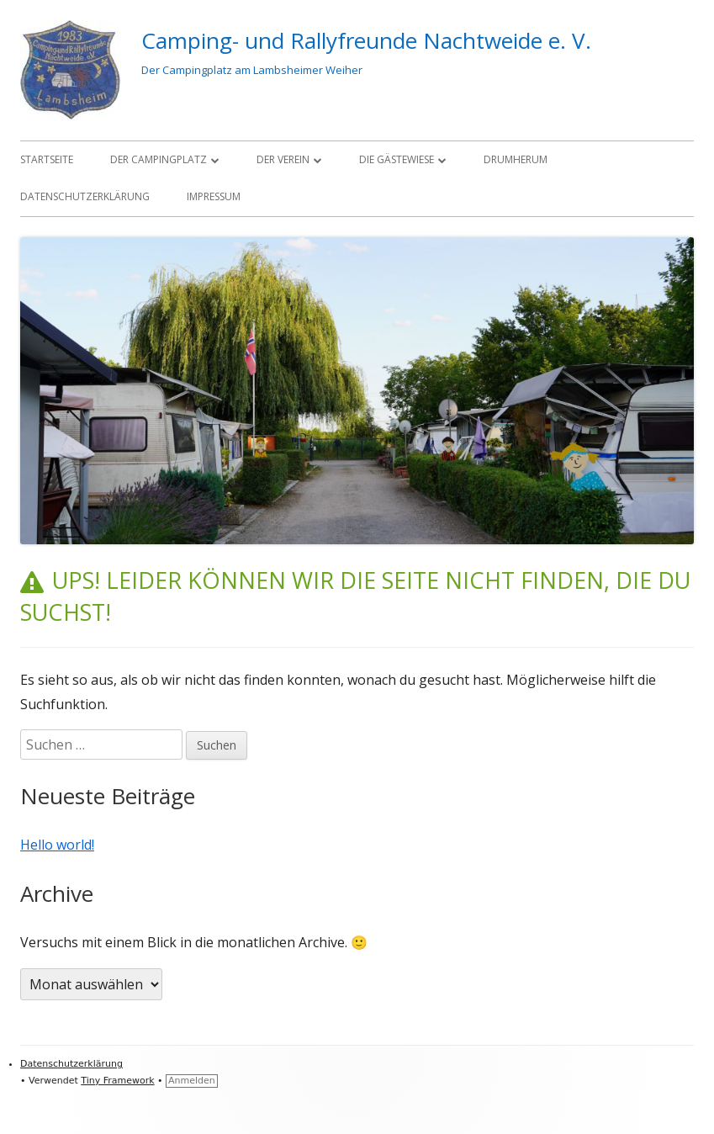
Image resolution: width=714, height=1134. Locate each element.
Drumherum (515, 159)
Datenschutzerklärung (85, 196)
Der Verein (283, 159)
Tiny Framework (117, 1080)
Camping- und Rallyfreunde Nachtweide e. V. (366, 40)
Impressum (214, 196)
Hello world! (57, 844)
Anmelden (191, 1080)
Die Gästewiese (396, 159)
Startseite (46, 159)
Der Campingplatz (158, 159)
